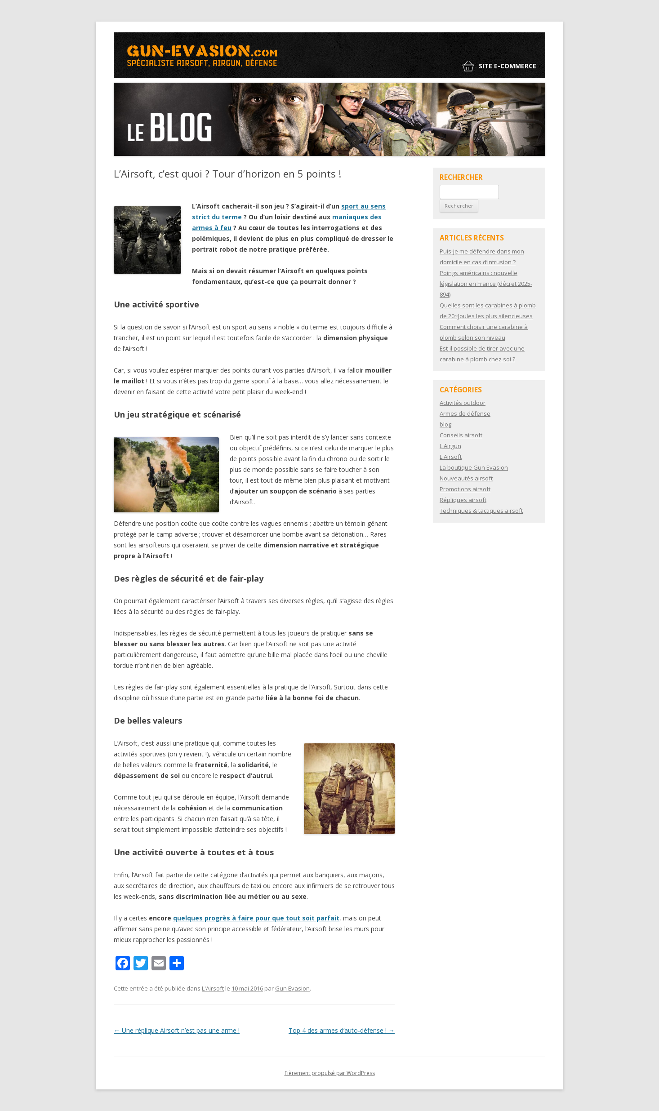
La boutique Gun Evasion (474, 467)
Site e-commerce (507, 66)
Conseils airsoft (461, 435)
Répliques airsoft (463, 500)
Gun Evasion (292, 988)
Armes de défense (465, 413)
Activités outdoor (462, 403)
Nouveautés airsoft (466, 478)
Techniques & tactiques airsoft (481, 511)
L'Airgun (450, 446)
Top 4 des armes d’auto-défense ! (342, 1030)
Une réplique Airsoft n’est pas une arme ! (177, 1030)
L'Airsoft (213, 988)
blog (445, 424)
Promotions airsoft (465, 489)
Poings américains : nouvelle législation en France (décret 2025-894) (486, 283)
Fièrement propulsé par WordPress (330, 1073)
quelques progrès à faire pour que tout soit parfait (256, 918)
